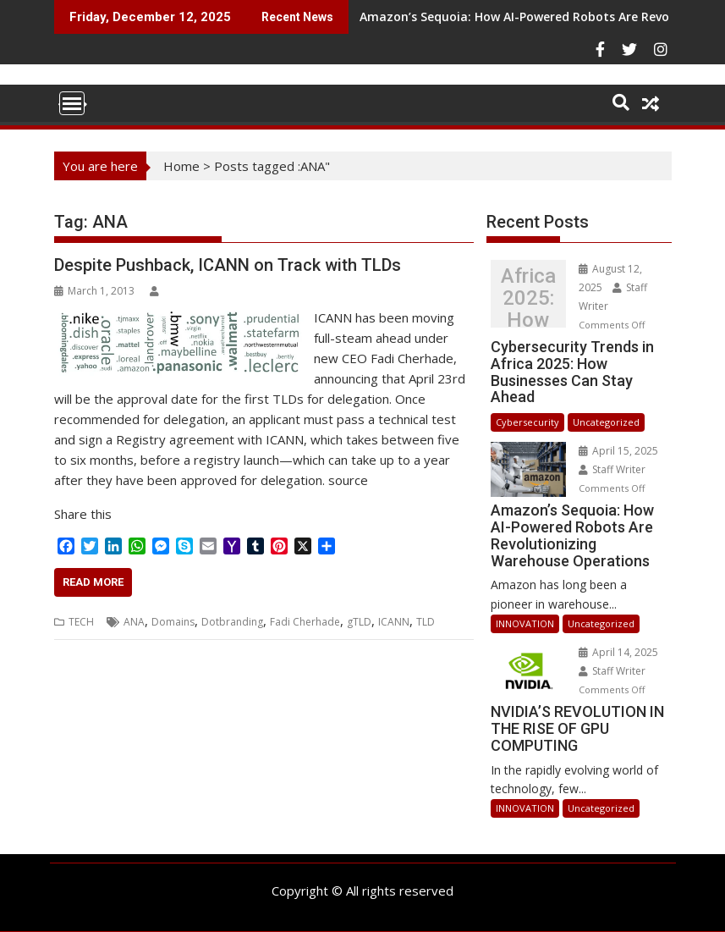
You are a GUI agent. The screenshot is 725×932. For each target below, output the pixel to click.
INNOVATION (525, 623)
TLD (425, 622)
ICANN (393, 622)
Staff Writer (612, 469)
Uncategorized (606, 422)
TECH (81, 622)
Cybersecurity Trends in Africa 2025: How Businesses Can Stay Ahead (528, 298)
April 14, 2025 (618, 652)
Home (181, 165)
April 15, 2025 (618, 451)
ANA (134, 622)
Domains (173, 622)
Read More (93, 582)
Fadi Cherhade (305, 622)
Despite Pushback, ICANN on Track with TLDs (227, 265)
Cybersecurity (527, 422)
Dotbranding (232, 622)
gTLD (359, 622)
